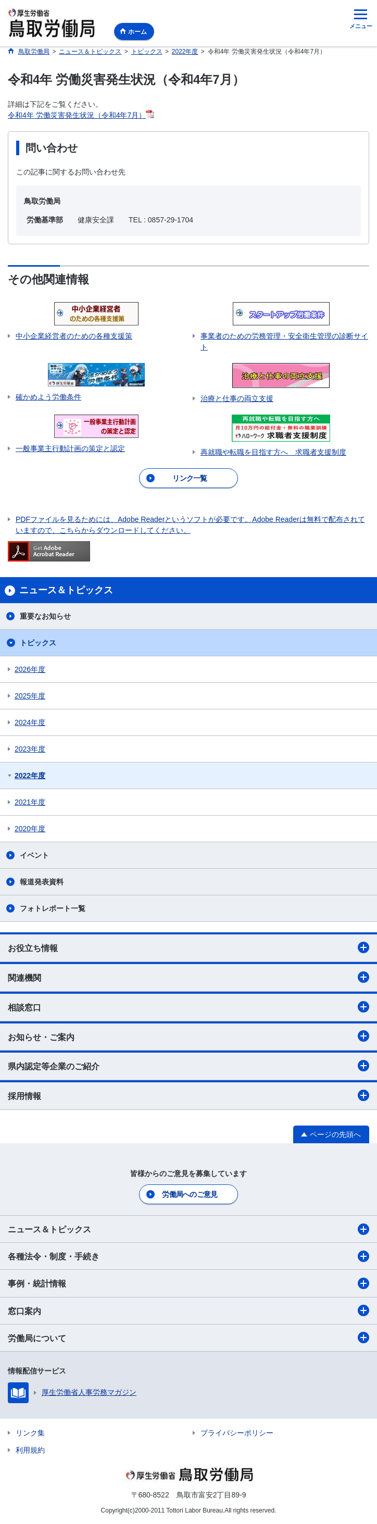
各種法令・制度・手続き (188, 1256)
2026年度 (30, 669)
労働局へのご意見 (189, 1194)
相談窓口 (188, 1007)
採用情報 (188, 1095)
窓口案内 (188, 1310)
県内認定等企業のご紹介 (188, 1065)
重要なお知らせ (45, 616)
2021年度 (30, 802)
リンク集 (30, 1433)
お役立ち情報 (188, 947)
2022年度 (30, 775)
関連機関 (188, 977)
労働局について (188, 1337)
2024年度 (30, 722)
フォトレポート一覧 (52, 908)
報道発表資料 (42, 882)
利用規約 (30, 1450)
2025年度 (30, 696)
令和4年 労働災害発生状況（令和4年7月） (77, 115)
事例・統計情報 (188, 1283)
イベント (34, 855)
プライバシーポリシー (236, 1433)
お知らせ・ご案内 (188, 1036)
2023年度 (30, 749)
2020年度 (30, 829)
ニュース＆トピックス (188, 1229)
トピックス (38, 643)
